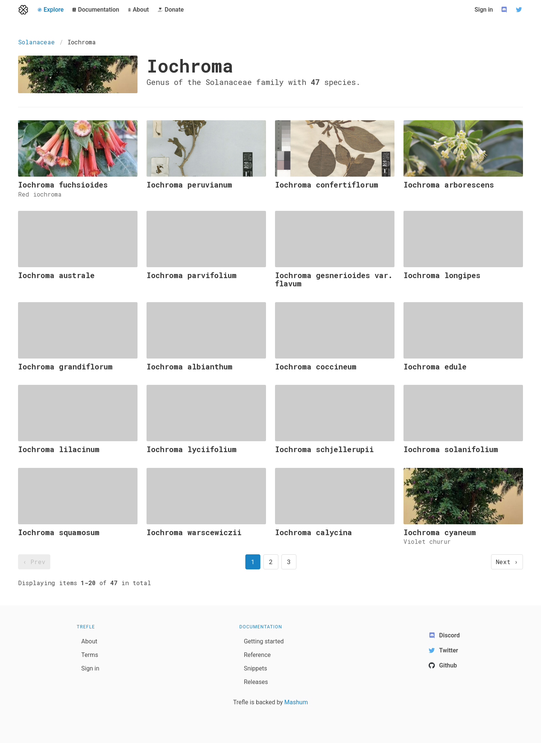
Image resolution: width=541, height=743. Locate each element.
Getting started (264, 641)
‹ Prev (34, 562)
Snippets (255, 668)
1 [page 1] (253, 562)
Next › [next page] (507, 562)
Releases (256, 681)
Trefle (86, 627)
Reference (257, 654)
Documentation (260, 627)
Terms (89, 654)
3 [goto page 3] (289, 562)
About (89, 641)
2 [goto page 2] (271, 562)
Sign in (484, 9)
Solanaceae (36, 42)
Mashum (296, 702)
